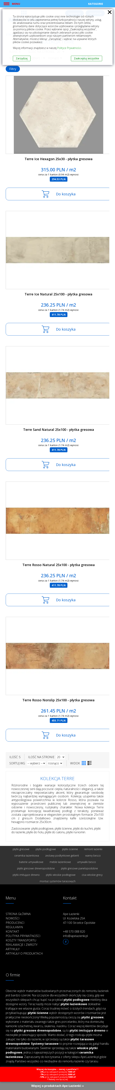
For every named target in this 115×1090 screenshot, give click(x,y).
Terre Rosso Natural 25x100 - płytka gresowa (58, 565)
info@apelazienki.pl (75, 936)
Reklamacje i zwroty (21, 945)
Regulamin (14, 927)
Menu (16, 3)
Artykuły (13, 949)
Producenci (15, 923)
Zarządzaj (22, 58)
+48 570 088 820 (74, 931)
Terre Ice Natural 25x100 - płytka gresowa (58, 294)
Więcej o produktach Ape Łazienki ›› (57, 1086)
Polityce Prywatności (69, 48)
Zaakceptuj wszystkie (86, 58)
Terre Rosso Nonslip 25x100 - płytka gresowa (58, 700)
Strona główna (18, 914)
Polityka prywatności (23, 936)
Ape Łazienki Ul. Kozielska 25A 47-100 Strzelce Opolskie (79, 918)
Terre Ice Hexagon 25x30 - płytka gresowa (59, 159)
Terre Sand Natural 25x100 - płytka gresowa (58, 429)
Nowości (12, 918)
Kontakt (12, 931)
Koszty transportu (21, 940)
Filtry (12, 69)
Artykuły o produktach (24, 953)
